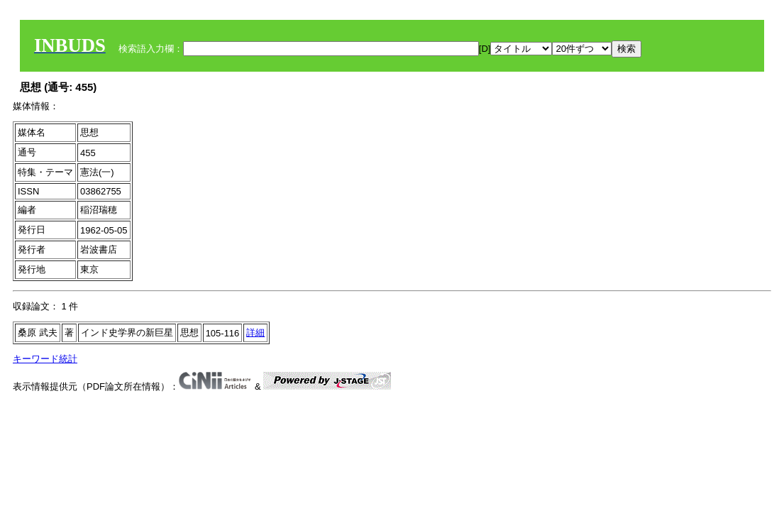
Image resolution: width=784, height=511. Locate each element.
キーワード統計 (45, 358)
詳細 (255, 332)
